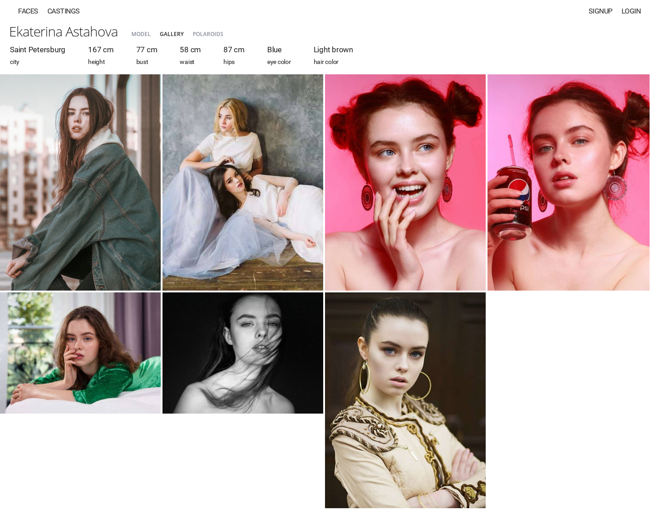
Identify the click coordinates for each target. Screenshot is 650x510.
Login (631, 11)
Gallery (172, 34)
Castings (63, 11)
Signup (601, 11)
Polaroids (208, 34)
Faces (28, 11)
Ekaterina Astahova (63, 31)
